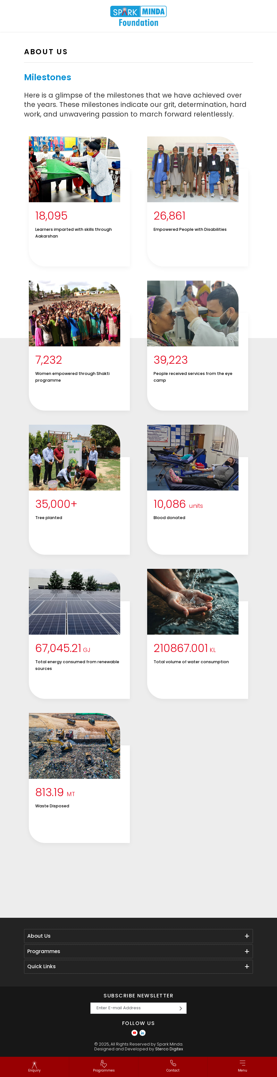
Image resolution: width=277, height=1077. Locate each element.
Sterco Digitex (169, 1049)
